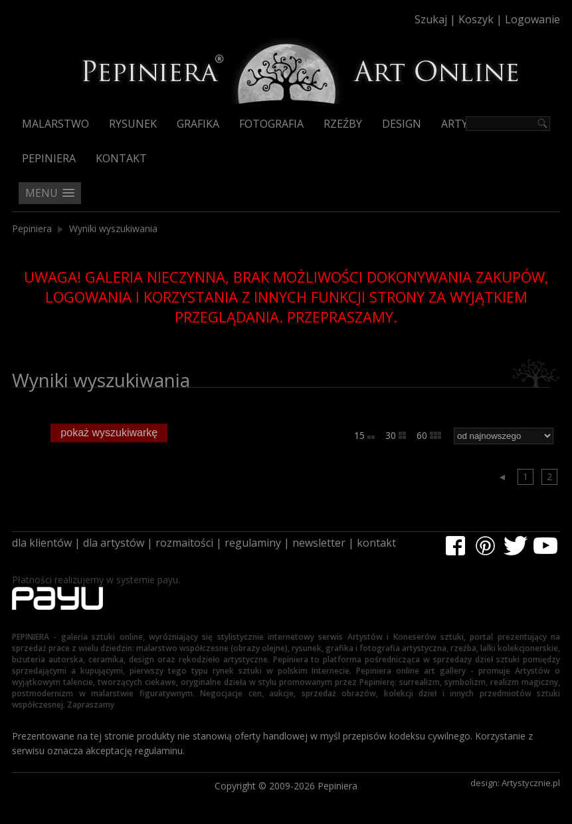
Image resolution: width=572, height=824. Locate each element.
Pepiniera (49, 158)
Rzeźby (343, 123)
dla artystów (113, 542)
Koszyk (476, 19)
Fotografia (271, 123)
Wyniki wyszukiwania (113, 228)
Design (401, 123)
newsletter (318, 542)
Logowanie (532, 19)
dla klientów (42, 542)
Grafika (198, 123)
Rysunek (133, 123)
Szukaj (431, 19)
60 (429, 435)
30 (395, 435)
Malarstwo (55, 123)
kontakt (376, 542)
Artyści (462, 123)
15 (364, 435)
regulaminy (253, 542)
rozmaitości (184, 542)
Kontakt (121, 158)
